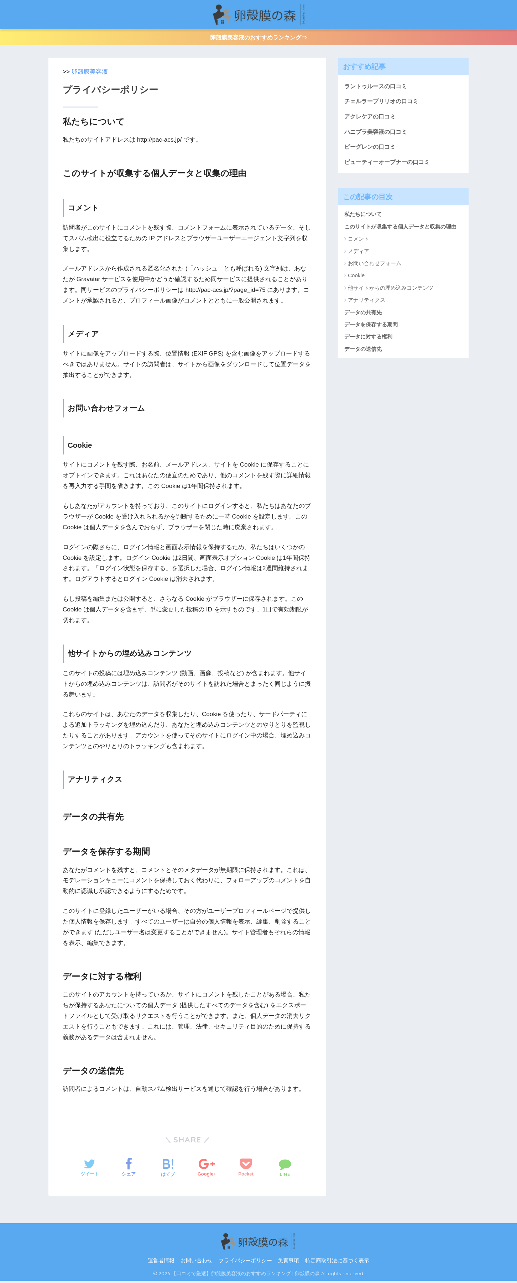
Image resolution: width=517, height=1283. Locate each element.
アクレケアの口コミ (371, 119)
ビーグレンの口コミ (371, 150)
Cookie (356, 279)
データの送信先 (363, 352)
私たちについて (363, 218)
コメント (358, 243)
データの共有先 (363, 316)
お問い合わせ (197, 1262)
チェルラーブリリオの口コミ (383, 103)
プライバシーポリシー (245, 1262)
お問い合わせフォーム (374, 267)
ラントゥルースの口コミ (377, 88)
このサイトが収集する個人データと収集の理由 (400, 230)
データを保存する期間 (371, 328)
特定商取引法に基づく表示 (337, 1262)
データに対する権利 (368, 340)
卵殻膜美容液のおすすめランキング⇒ (258, 38)
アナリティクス (366, 304)
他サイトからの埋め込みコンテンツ (390, 291)
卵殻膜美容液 (90, 73)
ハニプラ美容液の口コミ (377, 134)
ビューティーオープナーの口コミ (389, 165)
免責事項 (288, 1262)
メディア (358, 255)
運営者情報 (161, 1262)
